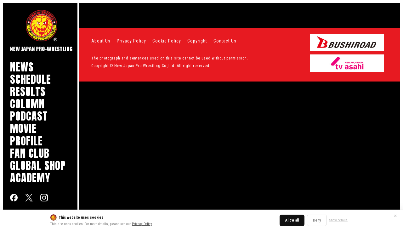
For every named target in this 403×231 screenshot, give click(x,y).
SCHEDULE (30, 79)
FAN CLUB (29, 153)
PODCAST (29, 116)
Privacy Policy (142, 224)
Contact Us (224, 40)
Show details (338, 220)
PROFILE (26, 141)
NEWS (22, 67)
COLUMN (27, 104)
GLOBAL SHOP (38, 165)
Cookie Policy (166, 40)
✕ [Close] (395, 215)
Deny (317, 220)
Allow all (292, 220)
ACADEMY (30, 178)
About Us (101, 40)
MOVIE (23, 128)
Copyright (197, 40)
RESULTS (28, 91)
